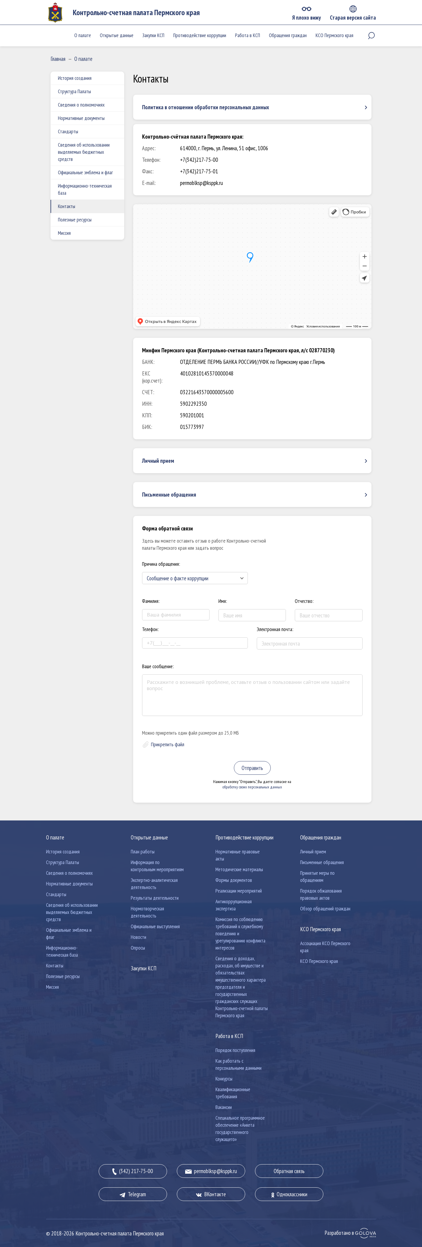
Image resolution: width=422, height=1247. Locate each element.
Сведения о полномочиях (81, 105)
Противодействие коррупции (199, 35)
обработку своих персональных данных (252, 787)
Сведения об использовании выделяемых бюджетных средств (84, 152)
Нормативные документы (81, 118)
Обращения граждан (288, 35)
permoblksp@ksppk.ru (211, 1171)
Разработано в (350, 1232)
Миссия (64, 233)
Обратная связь (289, 1171)
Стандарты (68, 131)
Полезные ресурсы (75, 219)
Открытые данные (116, 35)
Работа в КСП (247, 35)
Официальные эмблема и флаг (85, 172)
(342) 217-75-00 (132, 1171)
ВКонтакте (211, 1194)
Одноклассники (289, 1194)
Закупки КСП (153, 35)
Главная (58, 58)
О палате (82, 35)
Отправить (252, 767)
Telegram (132, 1194)
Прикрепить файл (167, 744)
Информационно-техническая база (85, 189)
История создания (75, 78)
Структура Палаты (74, 91)
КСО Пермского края (334, 35)
